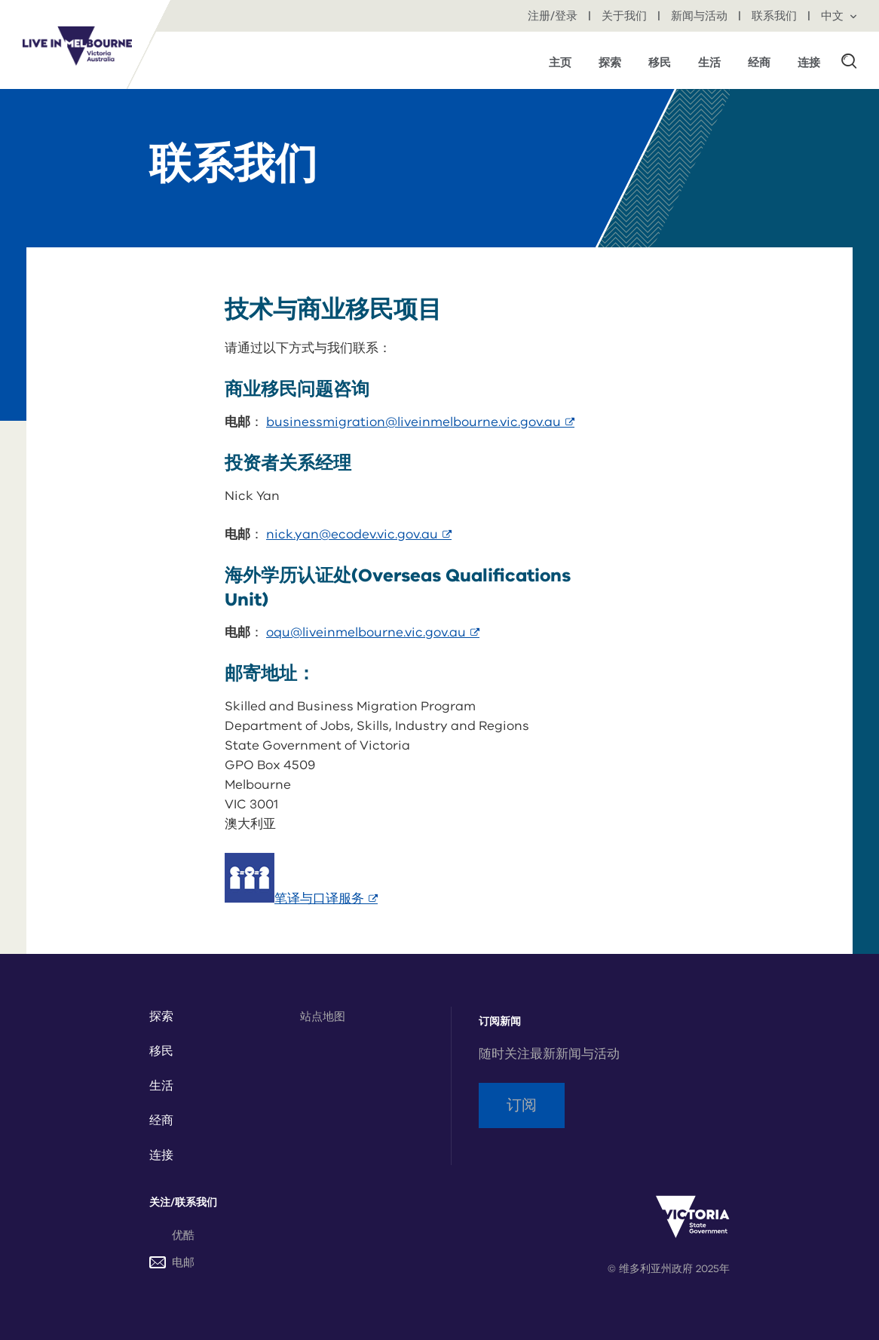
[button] (848, 60)
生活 (161, 1086)
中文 (838, 15)
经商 (161, 1120)
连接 (161, 1155)
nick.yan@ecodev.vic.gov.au (359, 534)
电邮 (171, 1262)
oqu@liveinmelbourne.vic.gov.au (372, 632)
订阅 (522, 1105)
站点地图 (322, 1016)
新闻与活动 (700, 15)
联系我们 (776, 15)
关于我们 (626, 15)
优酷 (183, 1235)
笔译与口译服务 (326, 898)
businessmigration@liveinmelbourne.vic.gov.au (420, 422)
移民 (161, 1051)
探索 (161, 1016)
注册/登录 (554, 15)
